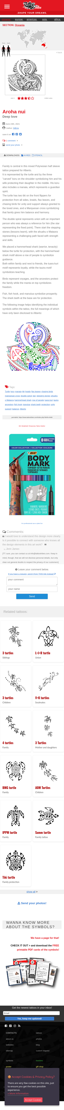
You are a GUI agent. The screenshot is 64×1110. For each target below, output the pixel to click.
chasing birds (47, 391)
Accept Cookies (33, 1099)
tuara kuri (49, 400)
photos (39, 1039)
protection (45, 404)
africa (57, 19)
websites (10, 1045)
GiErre (16, 128)
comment (9, 140)
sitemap (9, 1051)
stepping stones (43, 396)
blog (38, 1045)
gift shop (39, 1066)
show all (30, 891)
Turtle (7, 391)
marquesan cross (12, 396)
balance (15, 409)
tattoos (39, 1033)
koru (12, 391)
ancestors (9, 404)
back (59, 52)
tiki (23, 391)
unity (53, 404)
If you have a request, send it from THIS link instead (32, 574)
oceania (6, 19)
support (8, 409)
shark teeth (36, 404)
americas (32, 19)
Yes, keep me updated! (29, 1018)
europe (19, 19)
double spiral (26, 396)
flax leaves (36, 391)
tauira (56, 400)
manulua (26, 404)
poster (8, 1066)
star (34, 396)
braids (28, 391)
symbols (9, 1060)
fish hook (18, 404)
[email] (31, 1013)
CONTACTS (11, 1033)
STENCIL (36, 155)
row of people (38, 400)
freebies (39, 1060)
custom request (43, 1051)
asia (44, 19)
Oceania (19, 25)
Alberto (23, 409)
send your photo (11, 145)
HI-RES (25, 155)
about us (9, 1039)
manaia (18, 391)
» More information (18, 1093)
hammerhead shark (22, 400)
